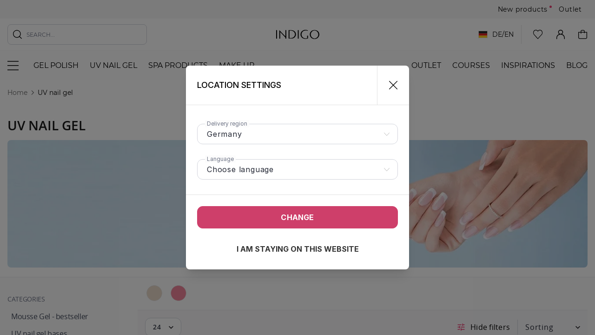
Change (297, 217)
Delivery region (227, 123)
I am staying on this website (298, 249)
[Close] (389, 85)
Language (220, 158)
